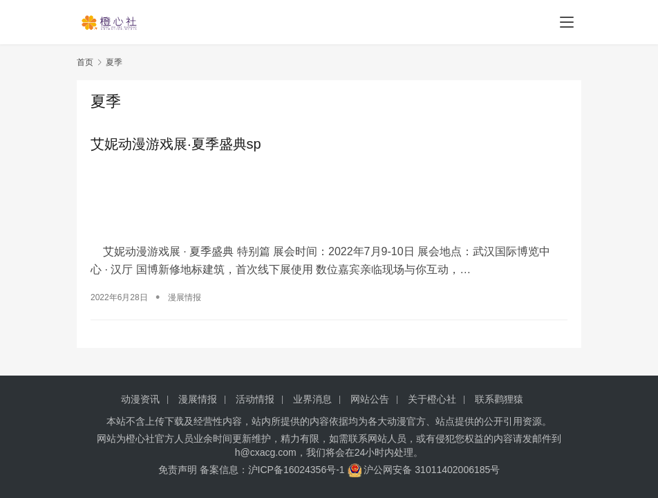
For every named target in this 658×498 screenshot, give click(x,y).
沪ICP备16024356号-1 (296, 469)
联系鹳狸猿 (499, 399)
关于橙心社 (432, 399)
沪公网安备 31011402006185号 (424, 469)
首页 (85, 62)
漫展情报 (184, 295)
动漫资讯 (140, 399)
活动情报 (255, 399)
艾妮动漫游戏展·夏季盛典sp (176, 143)
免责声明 (177, 469)
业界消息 (312, 399)
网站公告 (369, 399)
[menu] (566, 22)
